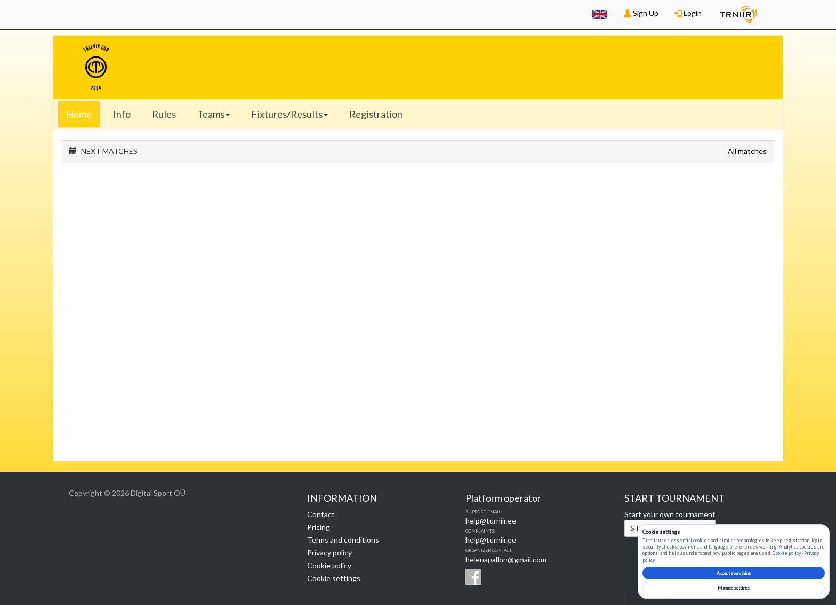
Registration (376, 114)
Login (688, 13)
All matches (747, 151)
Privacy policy (329, 552)
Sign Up (641, 13)
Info (122, 114)
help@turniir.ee (490, 520)
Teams (213, 114)
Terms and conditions (343, 539)
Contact (321, 514)
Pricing (318, 527)
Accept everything (734, 573)
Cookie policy (329, 565)
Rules (164, 114)
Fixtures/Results (289, 114)
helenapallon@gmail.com (505, 559)
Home (79, 114)
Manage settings (734, 588)
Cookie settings (333, 578)
